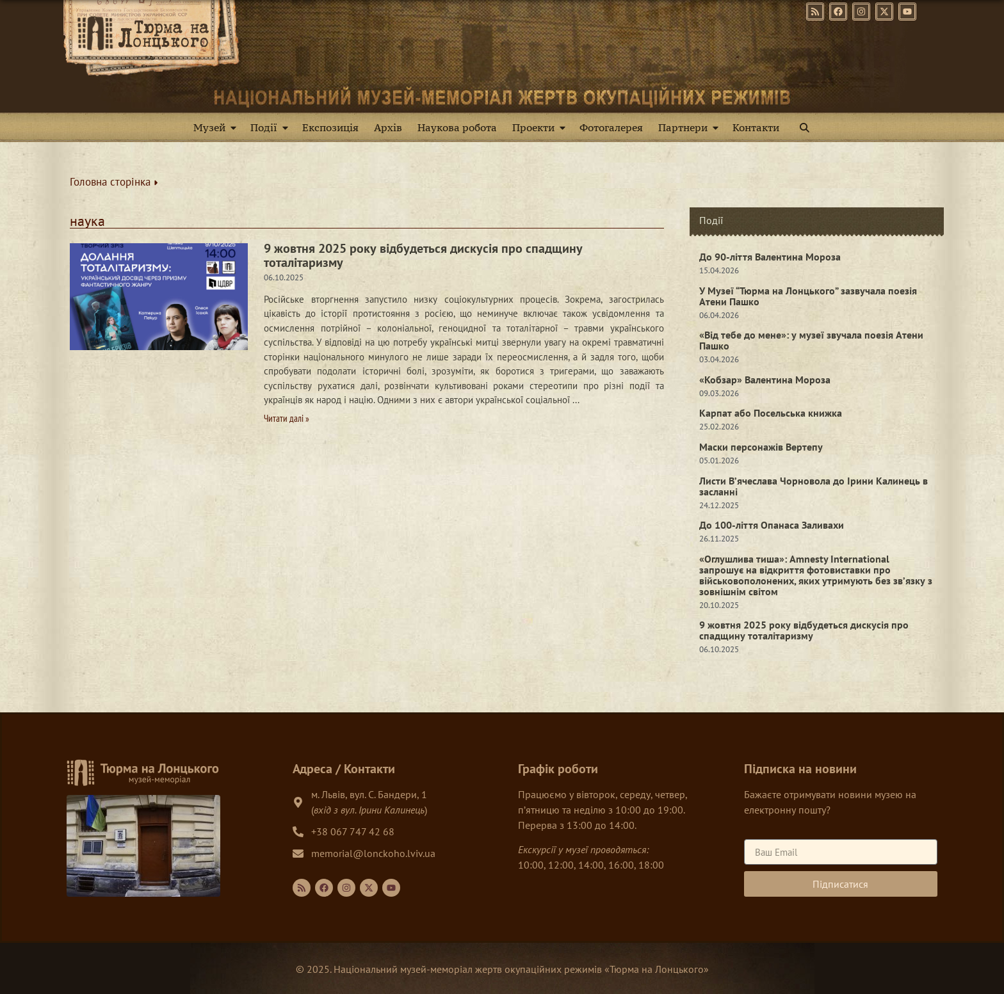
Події (271, 128)
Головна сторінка (114, 181)
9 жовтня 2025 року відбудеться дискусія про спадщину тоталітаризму (423, 255)
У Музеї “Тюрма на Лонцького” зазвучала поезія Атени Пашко (808, 296)
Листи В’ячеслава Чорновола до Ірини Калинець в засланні (813, 486)
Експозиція (330, 127)
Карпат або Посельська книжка (770, 412)
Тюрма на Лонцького (657, 969)
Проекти (541, 128)
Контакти (756, 127)
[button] (804, 127)
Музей (217, 128)
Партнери (691, 128)
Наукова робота (457, 127)
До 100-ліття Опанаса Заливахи (771, 524)
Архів (388, 127)
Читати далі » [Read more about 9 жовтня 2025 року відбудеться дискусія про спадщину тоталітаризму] (286, 418)
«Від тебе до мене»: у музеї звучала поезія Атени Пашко (811, 340)
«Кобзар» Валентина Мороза (764, 379)
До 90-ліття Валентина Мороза (770, 256)
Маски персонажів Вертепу (761, 446)
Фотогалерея (611, 127)
